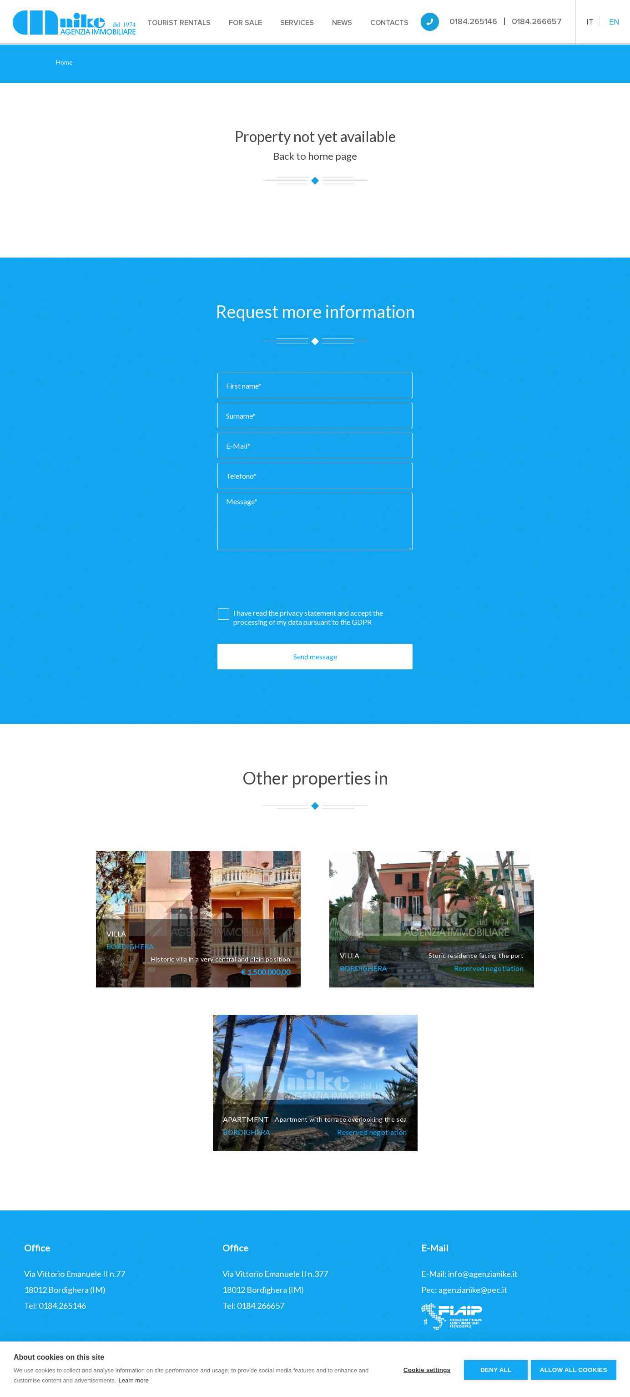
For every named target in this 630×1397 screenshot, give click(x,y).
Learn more (133, 1380)
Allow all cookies (573, 1369)
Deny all (494, 1369)
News (343, 22)
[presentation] (286, 581)
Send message (315, 656)
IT (590, 22)
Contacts (390, 22)
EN (614, 22)
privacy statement (309, 612)
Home (64, 62)
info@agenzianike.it (483, 1274)
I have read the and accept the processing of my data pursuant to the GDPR (308, 617)
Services (298, 22)
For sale (246, 22)
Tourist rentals (180, 22)
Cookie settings (425, 1369)
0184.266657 (537, 21)
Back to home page (315, 156)
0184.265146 (473, 21)
